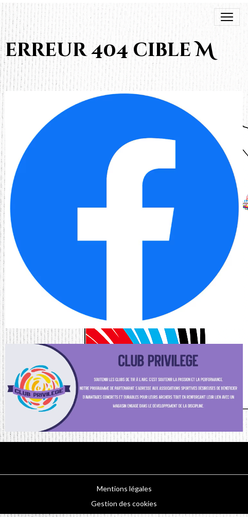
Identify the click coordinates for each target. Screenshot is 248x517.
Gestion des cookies (124, 503)
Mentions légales (124, 488)
